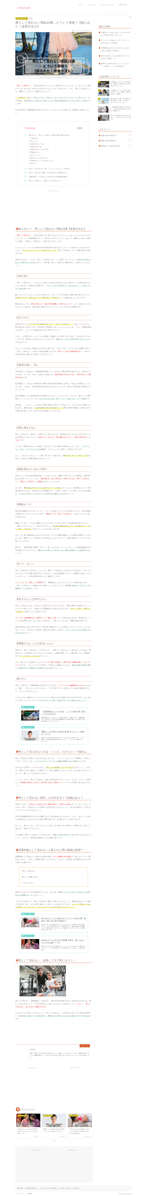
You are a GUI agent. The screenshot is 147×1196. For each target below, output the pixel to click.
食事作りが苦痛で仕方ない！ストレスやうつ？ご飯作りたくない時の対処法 (115, 65)
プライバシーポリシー (107, 5)
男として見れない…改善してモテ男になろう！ (46, 181)
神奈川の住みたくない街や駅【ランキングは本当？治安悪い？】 (115, 57)
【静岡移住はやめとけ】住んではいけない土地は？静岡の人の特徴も (115, 49)
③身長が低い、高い (37, 144)
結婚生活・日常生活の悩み (116, 146)
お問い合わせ (123, 5)
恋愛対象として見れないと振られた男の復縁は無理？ (48, 177)
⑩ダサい (33, 163)
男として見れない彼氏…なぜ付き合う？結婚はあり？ (48, 172)
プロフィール (92, 5)
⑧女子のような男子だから (39, 158)
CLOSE (80, 128)
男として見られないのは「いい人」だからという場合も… (50, 168)
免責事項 (29, 1193)
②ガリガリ (34, 141)
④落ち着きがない (36, 147)
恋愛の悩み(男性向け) (21, 18)
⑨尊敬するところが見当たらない (41, 160)
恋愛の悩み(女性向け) (116, 135)
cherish (24, 8)
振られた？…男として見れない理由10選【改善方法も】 (49, 135)
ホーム (81, 5)
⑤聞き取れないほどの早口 (39, 149)
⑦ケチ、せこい (35, 155)
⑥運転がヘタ (35, 152)
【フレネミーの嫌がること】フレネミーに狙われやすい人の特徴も (115, 41)
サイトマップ (20, 1193)
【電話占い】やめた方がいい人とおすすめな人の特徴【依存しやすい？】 (115, 34)
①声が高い (34, 138)
